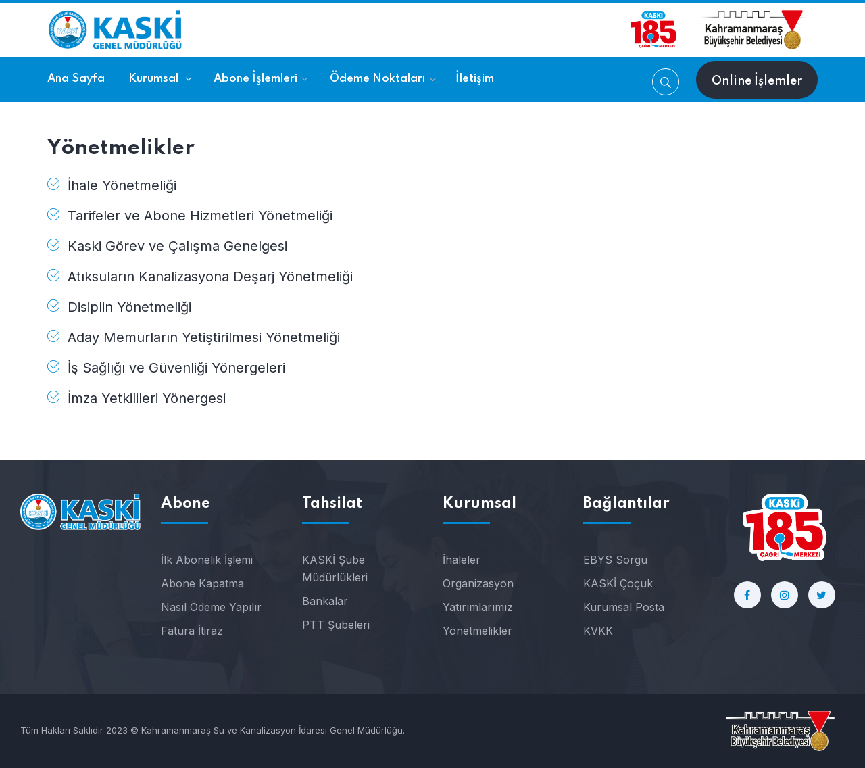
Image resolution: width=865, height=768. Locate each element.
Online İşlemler (757, 81)
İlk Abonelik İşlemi (207, 560)
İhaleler (461, 560)
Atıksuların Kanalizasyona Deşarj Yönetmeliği (210, 276)
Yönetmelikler (477, 631)
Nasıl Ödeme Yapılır (211, 607)
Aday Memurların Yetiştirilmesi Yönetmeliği (204, 337)
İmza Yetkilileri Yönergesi (147, 398)
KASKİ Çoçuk (618, 583)
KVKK (598, 631)
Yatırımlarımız (478, 607)
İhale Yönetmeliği (122, 185)
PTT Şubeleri (336, 624)
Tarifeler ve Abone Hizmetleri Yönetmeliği (200, 216)
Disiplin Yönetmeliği (129, 307)
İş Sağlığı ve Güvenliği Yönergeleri (176, 368)
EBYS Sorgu (615, 560)
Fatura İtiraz (192, 631)
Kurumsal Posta (623, 607)
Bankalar (325, 601)
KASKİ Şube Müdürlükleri (335, 568)
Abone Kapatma (202, 583)
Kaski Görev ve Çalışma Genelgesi (177, 246)
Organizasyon (478, 583)
